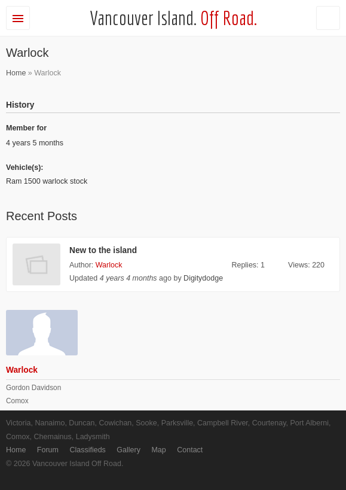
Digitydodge (203, 278)
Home (16, 73)
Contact (190, 450)
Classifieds (87, 450)
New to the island (103, 250)
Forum (48, 450)
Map (158, 450)
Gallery (128, 450)
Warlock (109, 265)
